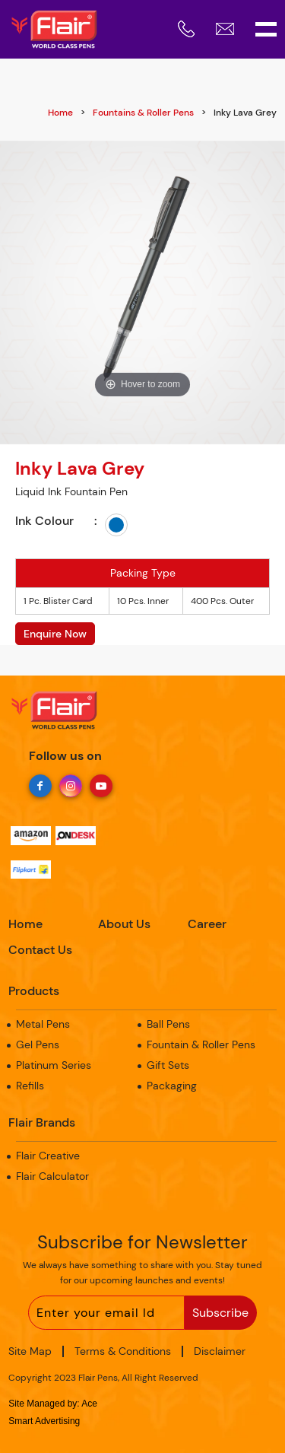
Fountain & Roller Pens (201, 1044)
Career (207, 924)
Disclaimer (219, 1351)
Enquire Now (55, 634)
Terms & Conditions (122, 1351)
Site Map (30, 1351)
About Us (124, 924)
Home (60, 113)
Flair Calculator (52, 1176)
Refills (30, 1085)
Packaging (172, 1085)
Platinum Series (53, 1065)
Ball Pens (168, 1024)
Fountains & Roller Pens (143, 113)
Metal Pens (43, 1024)
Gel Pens (37, 1044)
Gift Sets (168, 1065)
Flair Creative (48, 1155)
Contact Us (40, 950)
